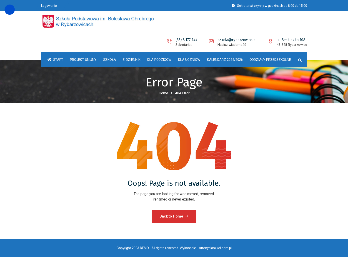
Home (163, 93)
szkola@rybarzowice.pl (237, 40)
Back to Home (174, 216)
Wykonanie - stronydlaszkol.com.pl (206, 248)
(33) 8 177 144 (186, 40)
